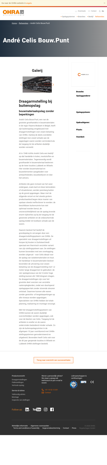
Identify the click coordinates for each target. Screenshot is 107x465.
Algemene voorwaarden (40, 426)
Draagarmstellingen (19, 380)
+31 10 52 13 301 (50, 390)
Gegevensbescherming (51, 428)
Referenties (99, 17)
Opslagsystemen (68, 17)
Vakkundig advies (18, 394)
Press (74, 428)
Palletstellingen (18, 383)
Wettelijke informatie (20, 426)
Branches (81, 17)
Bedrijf (90, 17)
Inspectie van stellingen (21, 400)
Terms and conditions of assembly (26, 428)
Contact (92, 11)
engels (29, 3)
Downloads (80, 11)
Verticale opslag (18, 385)
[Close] (104, 3)
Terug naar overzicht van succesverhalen (53, 360)
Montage (15, 397)
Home (14, 23)
